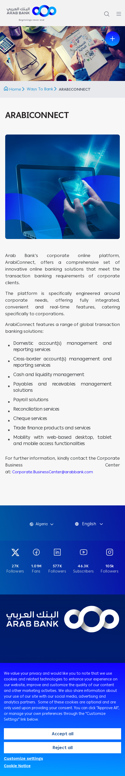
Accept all (62, 733)
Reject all (63, 747)
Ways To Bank (40, 89)
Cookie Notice (17, 765)
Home (15, 89)
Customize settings (23, 758)
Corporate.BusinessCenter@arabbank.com (52, 472)
